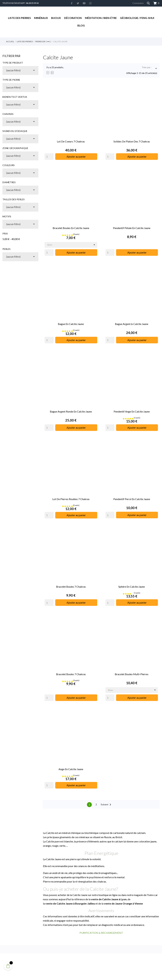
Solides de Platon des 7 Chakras (131, 141)
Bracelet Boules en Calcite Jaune (71, 227)
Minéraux (41, 17)
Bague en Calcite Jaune (71, 323)
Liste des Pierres (19, 17)
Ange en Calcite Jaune (71, 769)
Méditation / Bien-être (101, 17)
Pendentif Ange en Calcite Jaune (132, 411)
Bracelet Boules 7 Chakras (71, 586)
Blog (81, 25)
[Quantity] (49, 156)
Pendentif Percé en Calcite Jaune (131, 499)
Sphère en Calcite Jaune (131, 586)
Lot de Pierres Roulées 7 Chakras (71, 499)
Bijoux (56, 17)
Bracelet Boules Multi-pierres (131, 674)
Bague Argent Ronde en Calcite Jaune (71, 411)
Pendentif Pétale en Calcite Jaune (131, 227)
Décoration (73, 17)
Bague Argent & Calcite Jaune (131, 323)
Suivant (106, 805)
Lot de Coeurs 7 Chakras (71, 141)
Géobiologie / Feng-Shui (137, 17)
